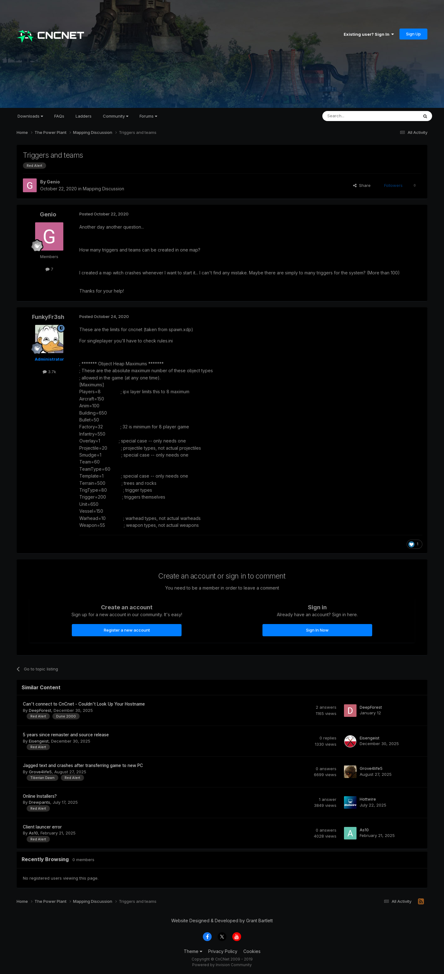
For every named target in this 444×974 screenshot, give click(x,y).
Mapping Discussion (103, 188)
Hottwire (368, 799)
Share (362, 185)
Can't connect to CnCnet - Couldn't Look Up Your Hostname (84, 704)
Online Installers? (40, 796)
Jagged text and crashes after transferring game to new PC (83, 765)
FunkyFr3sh (48, 317)
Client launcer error (42, 826)
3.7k (49, 371)
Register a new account (127, 630)
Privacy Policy (222, 951)
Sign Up (413, 33)
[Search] (354, 116)
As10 (33, 832)
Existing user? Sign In (369, 34)
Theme (193, 951)
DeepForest (40, 710)
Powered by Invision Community (222, 964)
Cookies (252, 951)
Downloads (30, 116)
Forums (148, 116)
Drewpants (39, 802)
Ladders (84, 116)
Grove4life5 (40, 771)
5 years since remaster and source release (66, 734)
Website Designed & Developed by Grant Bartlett (222, 920)
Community (115, 116)
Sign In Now (317, 630)
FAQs (59, 116)
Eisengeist (39, 741)
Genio (53, 181)
